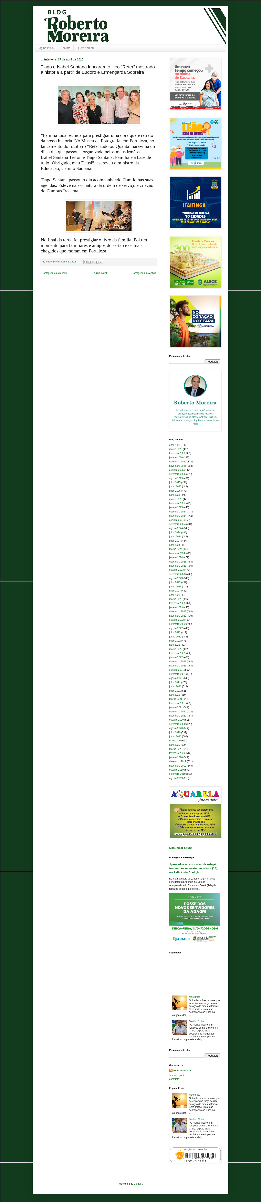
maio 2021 (175, 690)
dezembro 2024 (177, 511)
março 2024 (175, 549)
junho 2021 (175, 686)
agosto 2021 (176, 678)
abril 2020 (174, 744)
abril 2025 (174, 494)
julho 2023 (174, 582)
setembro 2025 (177, 474)
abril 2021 (174, 694)
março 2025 (175, 499)
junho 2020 (175, 736)
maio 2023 (175, 590)
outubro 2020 (176, 719)
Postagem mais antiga (144, 273)
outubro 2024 (176, 520)
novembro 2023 (177, 565)
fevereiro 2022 (177, 653)
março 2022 (175, 649)
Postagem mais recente (54, 273)
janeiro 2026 (176, 457)
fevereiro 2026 (177, 453)
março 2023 (175, 599)
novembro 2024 (177, 515)
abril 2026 (174, 445)
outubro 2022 (176, 619)
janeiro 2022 (176, 657)
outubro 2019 (176, 769)
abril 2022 (174, 644)
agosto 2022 (176, 628)
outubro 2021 (176, 670)
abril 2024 (174, 545)
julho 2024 (174, 532)
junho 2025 (175, 486)
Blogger (138, 1183)
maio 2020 (175, 740)
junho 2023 (175, 586)
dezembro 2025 (177, 461)
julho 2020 (174, 732)
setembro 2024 (177, 524)
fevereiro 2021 (177, 703)
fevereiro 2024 (177, 553)
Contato (66, 48)
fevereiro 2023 (177, 603)
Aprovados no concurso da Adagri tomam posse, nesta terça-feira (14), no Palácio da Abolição (193, 868)
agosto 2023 (176, 578)
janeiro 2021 (176, 707)
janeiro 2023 (176, 607)
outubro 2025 (176, 470)
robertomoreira (182, 1070)
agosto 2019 (176, 778)
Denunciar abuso (180, 847)
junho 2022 (175, 636)
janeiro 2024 (176, 557)
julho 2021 (174, 682)
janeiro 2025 (176, 507)
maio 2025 (175, 490)
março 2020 (175, 749)
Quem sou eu (85, 48)
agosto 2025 (176, 478)
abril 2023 (174, 595)
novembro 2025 (177, 465)
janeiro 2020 (176, 757)
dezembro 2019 (177, 761)
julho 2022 (174, 632)
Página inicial (46, 48)
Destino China (196, 1021)
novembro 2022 (177, 615)
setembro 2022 (177, 624)
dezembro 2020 (177, 711)
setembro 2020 (177, 724)
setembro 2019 (177, 773)
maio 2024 (175, 540)
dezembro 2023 (177, 561)
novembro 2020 (177, 715)
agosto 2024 (176, 528)
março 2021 (175, 699)
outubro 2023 (176, 569)
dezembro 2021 (177, 661)
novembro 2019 (177, 765)
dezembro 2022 (177, 611)
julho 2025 (174, 482)
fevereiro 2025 (177, 503)
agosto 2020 (176, 728)
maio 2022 (175, 640)
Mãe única (194, 997)
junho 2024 (175, 536)
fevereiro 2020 (177, 753)
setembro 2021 (177, 674)
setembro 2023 (177, 574)
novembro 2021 (177, 665)
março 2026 (175, 449)
